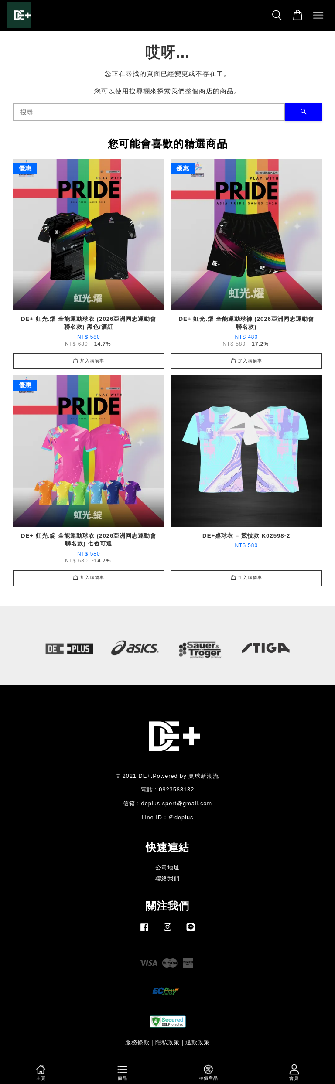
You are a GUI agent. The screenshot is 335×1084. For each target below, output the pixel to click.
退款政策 (197, 1042)
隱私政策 (167, 1042)
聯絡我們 (167, 878)
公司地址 (167, 867)
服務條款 (137, 1042)
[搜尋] (149, 112)
